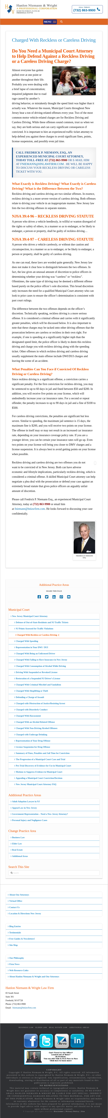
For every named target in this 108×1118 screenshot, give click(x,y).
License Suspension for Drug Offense (32, 747)
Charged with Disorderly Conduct (30, 710)
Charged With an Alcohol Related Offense (34, 722)
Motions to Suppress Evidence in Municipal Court (38, 772)
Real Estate (16, 850)
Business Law (17, 837)
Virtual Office (15, 901)
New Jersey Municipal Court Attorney (29, 616)
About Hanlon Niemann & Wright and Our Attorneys (33, 976)
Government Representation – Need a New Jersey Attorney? (39, 814)
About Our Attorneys (18, 895)
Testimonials (14, 932)
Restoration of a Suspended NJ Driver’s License (37, 678)
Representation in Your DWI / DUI (31, 647)
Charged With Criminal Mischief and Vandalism (37, 685)
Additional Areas (19, 856)
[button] (50, 21)
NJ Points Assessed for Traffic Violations (33, 628)
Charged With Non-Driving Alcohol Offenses (35, 728)
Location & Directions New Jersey (24, 913)
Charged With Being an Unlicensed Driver (34, 653)
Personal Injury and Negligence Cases (28, 820)
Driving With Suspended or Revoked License (35, 672)
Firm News (14, 964)
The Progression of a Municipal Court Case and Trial (39, 759)
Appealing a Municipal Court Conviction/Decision (38, 778)
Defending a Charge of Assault (29, 697)
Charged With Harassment (27, 716)
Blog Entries (14, 926)
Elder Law (16, 844)
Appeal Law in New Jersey (23, 808)
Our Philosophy (16, 958)
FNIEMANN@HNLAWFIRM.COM (42, 164)
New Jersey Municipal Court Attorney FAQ (35, 784)
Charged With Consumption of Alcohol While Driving (40, 666)
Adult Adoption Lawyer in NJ (25, 801)
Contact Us (14, 907)
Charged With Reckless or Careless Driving (37, 635)
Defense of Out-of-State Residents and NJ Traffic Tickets (41, 622)
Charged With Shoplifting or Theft (31, 691)
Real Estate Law (58, 1027)
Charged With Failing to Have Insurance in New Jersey (40, 660)
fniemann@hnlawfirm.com (30, 508)
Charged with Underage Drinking (30, 734)
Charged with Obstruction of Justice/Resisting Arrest (39, 703)
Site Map (13, 945)
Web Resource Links (18, 970)
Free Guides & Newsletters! (21, 939)
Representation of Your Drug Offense (32, 741)
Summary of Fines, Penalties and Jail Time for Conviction (41, 753)
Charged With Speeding (26, 641)
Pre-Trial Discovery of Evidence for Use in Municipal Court (42, 766)
